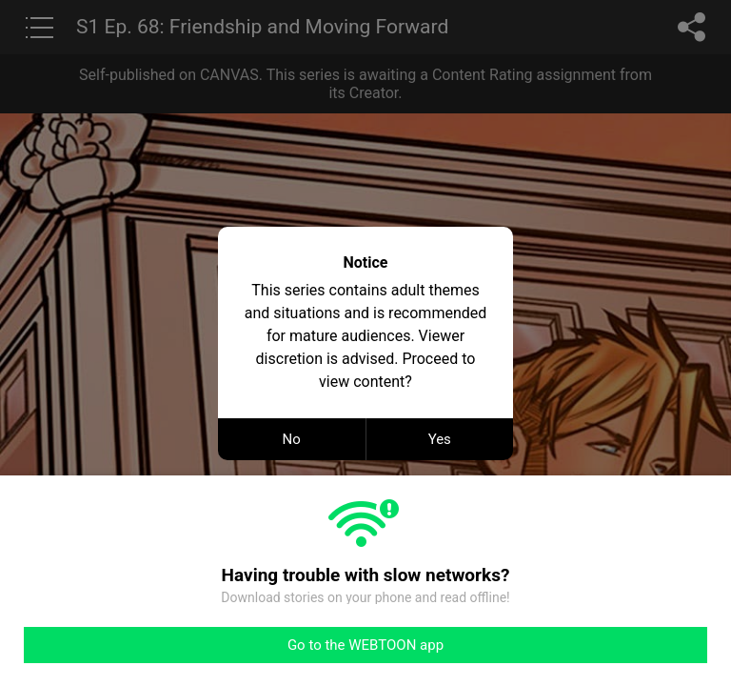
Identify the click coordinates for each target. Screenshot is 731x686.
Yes (439, 439)
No (292, 439)
